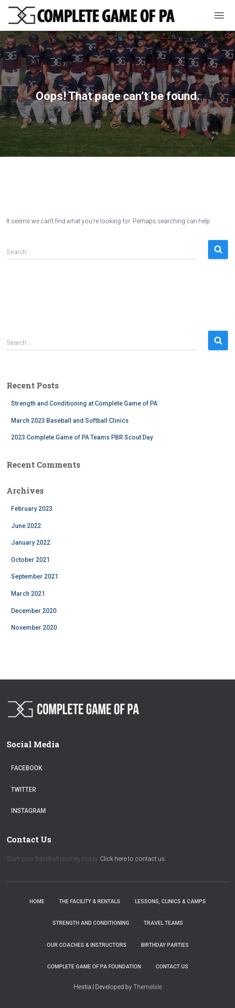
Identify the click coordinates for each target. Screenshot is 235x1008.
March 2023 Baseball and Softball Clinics (70, 420)
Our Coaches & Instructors (87, 945)
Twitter (23, 789)
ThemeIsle (147, 986)
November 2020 (34, 627)
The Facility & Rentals (89, 901)
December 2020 (33, 610)
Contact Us (172, 967)
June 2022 (26, 525)
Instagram (28, 810)
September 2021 (34, 576)
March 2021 (28, 593)
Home (37, 901)
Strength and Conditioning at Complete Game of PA (84, 403)
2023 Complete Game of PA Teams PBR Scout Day (82, 437)
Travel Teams (163, 923)
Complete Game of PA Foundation (94, 967)
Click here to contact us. (133, 858)
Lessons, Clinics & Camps (170, 901)
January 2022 (30, 542)
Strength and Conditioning (90, 923)
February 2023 (31, 508)
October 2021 (30, 559)
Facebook (26, 768)
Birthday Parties (165, 945)
